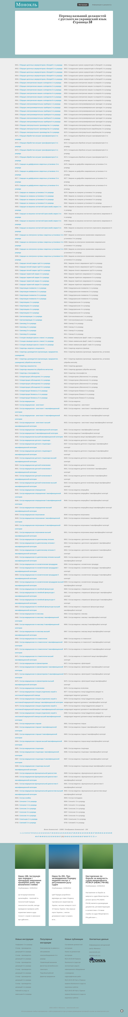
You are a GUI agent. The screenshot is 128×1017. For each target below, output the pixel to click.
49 (42, 836)
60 (67, 836)
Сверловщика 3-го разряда (29, 306)
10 (35, 833)
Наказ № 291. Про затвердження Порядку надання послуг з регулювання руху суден (64, 880)
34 (87, 833)
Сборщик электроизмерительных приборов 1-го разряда (39, 104)
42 (104, 833)
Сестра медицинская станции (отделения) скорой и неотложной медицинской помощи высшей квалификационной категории (38, 716)
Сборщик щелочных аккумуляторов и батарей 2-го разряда (40, 68)
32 (83, 833)
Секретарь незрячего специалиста (31, 348)
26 (70, 833)
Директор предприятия (47, 976)
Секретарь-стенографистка (29, 373)
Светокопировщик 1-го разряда (30, 316)
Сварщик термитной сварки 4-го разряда (34, 281)
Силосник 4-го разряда (27, 815)
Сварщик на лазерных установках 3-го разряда (36, 192)
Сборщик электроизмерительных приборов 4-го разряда (39, 114)
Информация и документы (102, 4)
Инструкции (83, 4)
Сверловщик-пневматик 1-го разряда (32, 288)
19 (54, 833)
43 (107, 833)
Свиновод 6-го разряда (27, 334)
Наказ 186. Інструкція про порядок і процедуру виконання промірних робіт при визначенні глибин (29, 880)
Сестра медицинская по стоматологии (33, 638)
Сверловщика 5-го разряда (29, 313)
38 (96, 833)
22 (61, 833)
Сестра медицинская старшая (30, 723)
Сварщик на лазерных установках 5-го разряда (36, 199)
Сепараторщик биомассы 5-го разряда (33, 398)
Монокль (26, 4)
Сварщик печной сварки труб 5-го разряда (34, 267)
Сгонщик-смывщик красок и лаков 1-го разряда (36, 338)
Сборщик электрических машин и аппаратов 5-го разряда (40, 97)
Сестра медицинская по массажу (31, 614)
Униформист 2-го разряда (23, 944)
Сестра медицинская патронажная (32, 515)
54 (53, 836)
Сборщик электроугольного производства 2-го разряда (39, 129)
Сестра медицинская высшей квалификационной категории (41, 437)
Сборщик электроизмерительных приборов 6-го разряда (39, 121)
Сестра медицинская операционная (32, 490)
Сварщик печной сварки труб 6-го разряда (34, 270)
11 (37, 833)
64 (76, 836)
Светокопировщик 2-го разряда (30, 320)
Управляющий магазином (48, 962)
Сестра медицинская (27, 401)
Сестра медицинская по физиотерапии (33, 663)
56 (58, 836)
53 (51, 836)
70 (89, 836)
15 (46, 833)
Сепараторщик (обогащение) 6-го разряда (34, 387)
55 (55, 836)
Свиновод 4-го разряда (27, 327)
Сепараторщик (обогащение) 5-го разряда (34, 384)
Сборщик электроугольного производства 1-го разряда (39, 125)
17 (50, 833)
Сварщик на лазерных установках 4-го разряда (36, 196)
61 (69, 836)
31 (80, 833)
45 (111, 833)
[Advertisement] (64, 40)
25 (67, 833)
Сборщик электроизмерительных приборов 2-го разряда (39, 107)
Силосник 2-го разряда (27, 808)
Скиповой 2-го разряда (27, 823)
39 (98, 833)
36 (91, 833)
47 (38, 836)
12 (39, 833)
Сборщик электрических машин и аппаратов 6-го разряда (40, 100)
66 (80, 836)
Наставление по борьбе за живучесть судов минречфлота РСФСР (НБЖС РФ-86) (97, 879)
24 (65, 833)
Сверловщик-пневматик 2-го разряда (32, 291)
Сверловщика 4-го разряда (29, 309)
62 (72, 836)
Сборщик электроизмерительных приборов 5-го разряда (39, 118)
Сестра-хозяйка (25, 798)
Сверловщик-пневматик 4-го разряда (32, 299)
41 (102, 833)
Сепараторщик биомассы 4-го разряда (33, 394)
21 (59, 833)
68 (85, 836)
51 (47, 836)
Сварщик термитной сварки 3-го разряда (34, 277)
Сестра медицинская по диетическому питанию (36, 539)
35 (89, 833)
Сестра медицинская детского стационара (34, 440)
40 (100, 833)
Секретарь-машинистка (27, 366)
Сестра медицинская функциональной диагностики (38, 773)
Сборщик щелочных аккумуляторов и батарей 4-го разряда (40, 75)
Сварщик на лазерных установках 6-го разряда (36, 203)
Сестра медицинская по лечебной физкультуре (36, 589)
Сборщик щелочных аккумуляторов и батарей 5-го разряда (40, 79)
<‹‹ (21, 833)
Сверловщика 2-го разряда (29, 302)
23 (63, 833)
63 (74, 836)
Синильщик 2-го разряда (28, 819)
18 (52, 833)
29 (76, 833)
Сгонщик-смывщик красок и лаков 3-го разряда (36, 345)
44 (109, 833)
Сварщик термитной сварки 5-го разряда (34, 284)
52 (49, 836)
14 (43, 833)
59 (65, 836)
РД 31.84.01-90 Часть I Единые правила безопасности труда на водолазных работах (75, 994)
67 (82, 836)
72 (93, 836)
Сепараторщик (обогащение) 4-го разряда (34, 380)
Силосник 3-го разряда (27, 812)
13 (41, 833)
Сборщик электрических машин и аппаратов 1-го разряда (40, 83)
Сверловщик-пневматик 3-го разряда (32, 295)
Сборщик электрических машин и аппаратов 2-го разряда (40, 86)
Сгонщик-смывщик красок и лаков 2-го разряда (36, 341)
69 (87, 836)
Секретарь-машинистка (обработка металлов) (36, 369)
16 (48, 833)
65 (78, 836)
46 (36, 836)
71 (91, 836)
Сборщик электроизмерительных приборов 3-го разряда (39, 111)
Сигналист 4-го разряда (28, 805)
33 (85, 833)
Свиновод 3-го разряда (27, 323)
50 (45, 836)
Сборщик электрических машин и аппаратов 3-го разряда (40, 90)
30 (78, 833)
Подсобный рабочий (46, 973)
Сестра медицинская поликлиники (31, 688)
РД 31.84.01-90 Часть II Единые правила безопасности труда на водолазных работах (75, 983)
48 (40, 836)
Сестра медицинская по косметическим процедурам (38, 564)
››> (96, 836)
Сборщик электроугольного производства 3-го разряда (39, 132)
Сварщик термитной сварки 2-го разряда (34, 274)
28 (74, 833)
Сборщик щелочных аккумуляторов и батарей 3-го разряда (40, 72)
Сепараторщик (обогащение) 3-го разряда (34, 376)
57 (60, 836)
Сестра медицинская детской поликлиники (34, 465)
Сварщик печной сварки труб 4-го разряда (34, 263)
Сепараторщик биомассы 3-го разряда (33, 391)
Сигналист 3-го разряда (28, 801)
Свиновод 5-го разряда (27, 330)
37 (94, 833)
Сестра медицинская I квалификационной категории (38, 430)
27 (72, 833)
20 (57, 833)
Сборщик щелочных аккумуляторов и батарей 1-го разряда (40, 65)
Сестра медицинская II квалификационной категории (38, 433)
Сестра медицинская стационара (31, 748)
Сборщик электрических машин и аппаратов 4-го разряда (40, 93)
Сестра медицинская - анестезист (31, 405)
